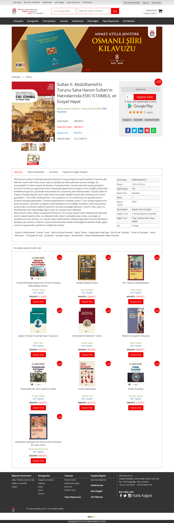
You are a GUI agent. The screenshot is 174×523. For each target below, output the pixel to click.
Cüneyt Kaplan (87, 343)
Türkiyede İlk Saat (33, 235)
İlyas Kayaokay (87, 290)
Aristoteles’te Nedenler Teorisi (87, 335)
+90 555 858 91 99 (144, 485)
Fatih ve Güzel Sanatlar (62, 232)
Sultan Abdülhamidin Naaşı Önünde (102, 235)
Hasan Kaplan (136, 290)
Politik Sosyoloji (135, 388)
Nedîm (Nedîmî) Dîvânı (87, 282)
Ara (115, 11)
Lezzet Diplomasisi (87, 388)
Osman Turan (42, 232)
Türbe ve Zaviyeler (139, 232)
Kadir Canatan (136, 343)
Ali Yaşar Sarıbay (38, 290)
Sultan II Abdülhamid (25, 232)
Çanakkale (49, 235)
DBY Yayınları (38, 292)
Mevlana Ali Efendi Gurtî (38, 449)
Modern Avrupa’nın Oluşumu (136, 335)
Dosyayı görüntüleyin (34, 157)
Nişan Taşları (80, 232)
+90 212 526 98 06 (126, 485)
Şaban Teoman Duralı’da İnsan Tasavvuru (38, 335)
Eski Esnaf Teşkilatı (120, 232)
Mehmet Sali (87, 396)
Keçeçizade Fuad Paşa (99, 232)
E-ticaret (83, 516)
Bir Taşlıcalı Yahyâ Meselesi (136, 282)
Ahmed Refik (77, 235)
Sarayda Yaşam (62, 235)
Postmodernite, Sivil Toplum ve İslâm (38, 388)
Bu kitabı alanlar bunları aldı (27, 248)
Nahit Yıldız (38, 343)
